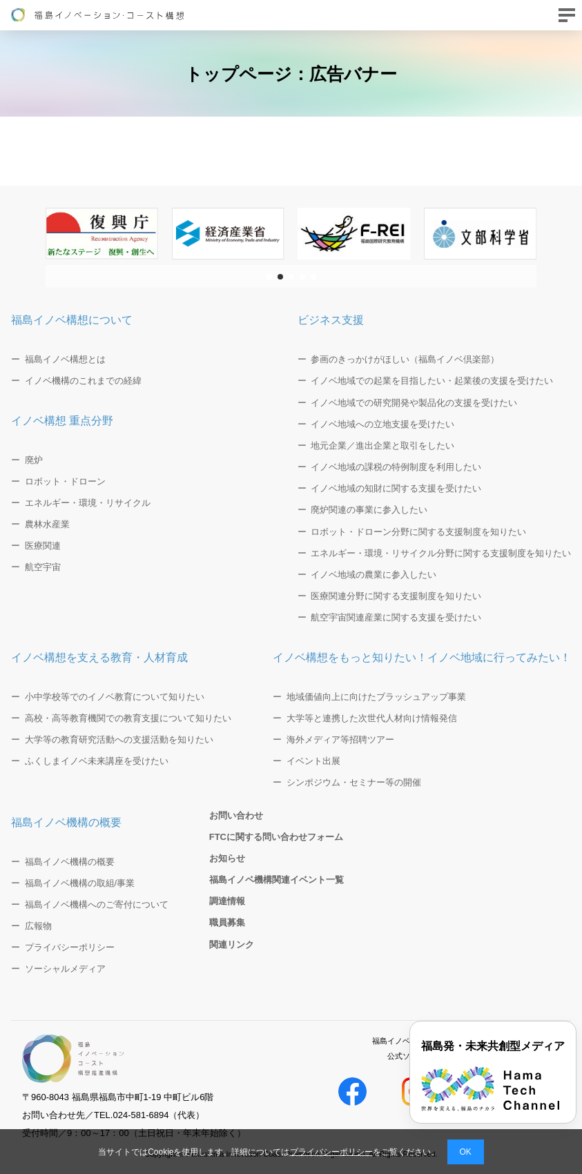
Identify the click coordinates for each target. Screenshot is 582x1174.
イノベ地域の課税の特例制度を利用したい (396, 467)
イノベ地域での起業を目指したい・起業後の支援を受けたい (432, 380)
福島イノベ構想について (72, 320)
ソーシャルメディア (65, 968)
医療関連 (43, 545)
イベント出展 (313, 761)
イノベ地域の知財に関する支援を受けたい (396, 488)
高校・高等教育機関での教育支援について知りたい (128, 718)
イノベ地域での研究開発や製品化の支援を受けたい (414, 403)
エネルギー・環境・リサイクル (88, 503)
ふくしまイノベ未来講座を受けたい (96, 761)
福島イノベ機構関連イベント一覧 (276, 879)
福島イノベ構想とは (65, 359)
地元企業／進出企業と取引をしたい (382, 445)
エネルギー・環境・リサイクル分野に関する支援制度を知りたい (441, 553)
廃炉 (34, 460)
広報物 (38, 926)
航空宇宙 (43, 567)
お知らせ (227, 858)
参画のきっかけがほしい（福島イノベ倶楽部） (405, 359)
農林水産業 (47, 524)
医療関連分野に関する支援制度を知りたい (396, 596)
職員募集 (227, 922)
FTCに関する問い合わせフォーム (276, 837)
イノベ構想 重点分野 (62, 421)
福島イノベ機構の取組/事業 (80, 883)
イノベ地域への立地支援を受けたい (382, 424)
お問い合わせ (236, 815)
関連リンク (231, 944)
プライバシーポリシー (331, 1152)
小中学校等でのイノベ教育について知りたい (114, 697)
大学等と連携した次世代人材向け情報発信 (372, 718)
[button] (269, 277)
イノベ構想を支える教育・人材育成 (99, 657)
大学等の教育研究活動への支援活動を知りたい (119, 739)
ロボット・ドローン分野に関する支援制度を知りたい (418, 532)
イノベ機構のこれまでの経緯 (83, 380)
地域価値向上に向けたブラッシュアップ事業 (376, 697)
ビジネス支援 (331, 320)
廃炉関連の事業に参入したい (369, 510)
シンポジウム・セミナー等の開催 (354, 782)
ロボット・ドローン (65, 481)
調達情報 (227, 901)
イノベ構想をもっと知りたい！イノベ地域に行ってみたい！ (422, 657)
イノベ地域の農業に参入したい (373, 574)
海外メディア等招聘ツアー (340, 739)
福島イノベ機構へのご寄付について (96, 904)
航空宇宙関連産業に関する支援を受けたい (396, 617)
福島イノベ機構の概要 (66, 822)
